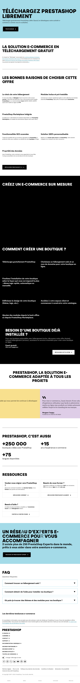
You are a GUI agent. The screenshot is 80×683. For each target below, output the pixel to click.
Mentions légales (6, 669)
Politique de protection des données (30, 669)
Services (40, 679)
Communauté (55, 679)
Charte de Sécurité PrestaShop (10, 671)
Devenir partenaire (9, 646)
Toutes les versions (10, 654)
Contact (6, 638)
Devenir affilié (8, 651)
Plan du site (16, 669)
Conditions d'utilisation (47, 669)
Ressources (71, 679)
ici (28, 62)
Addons (24, 679)
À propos (6, 633)
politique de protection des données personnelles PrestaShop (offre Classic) (22, 60)
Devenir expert (8, 649)
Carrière (6, 635)
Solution (8, 679)
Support (6, 641)
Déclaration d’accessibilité (62, 669)
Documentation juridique (11, 643)
